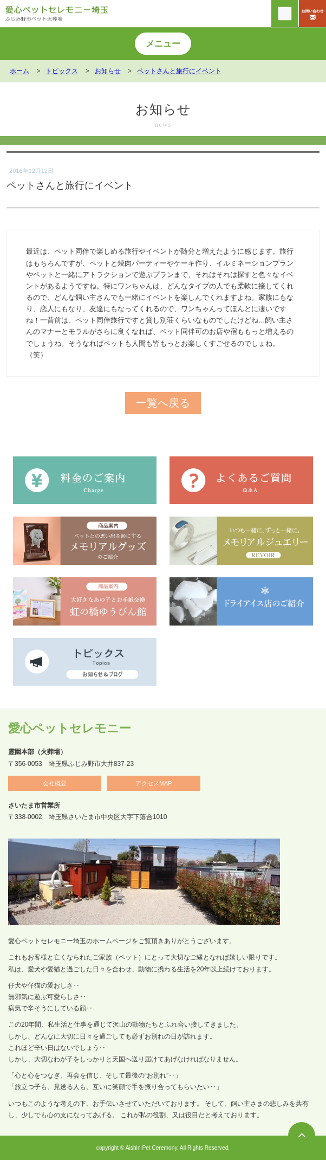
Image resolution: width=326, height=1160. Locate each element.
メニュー (163, 43)
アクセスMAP (153, 783)
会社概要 (55, 783)
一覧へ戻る (163, 403)
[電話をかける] (284, 13)
